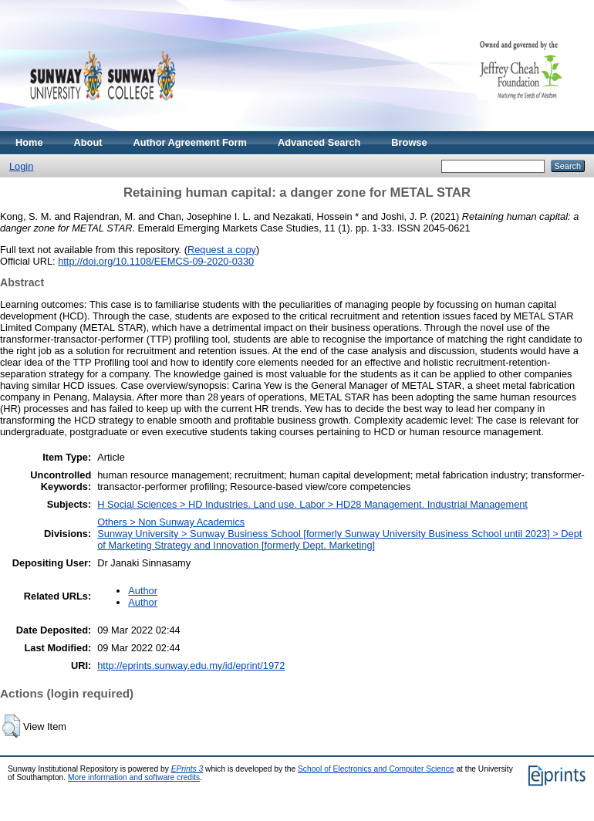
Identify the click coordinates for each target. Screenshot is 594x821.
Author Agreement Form (190, 142)
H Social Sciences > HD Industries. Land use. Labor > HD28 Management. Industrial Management (312, 504)
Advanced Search (319, 142)
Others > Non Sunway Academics (171, 522)
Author (142, 590)
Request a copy (221, 249)
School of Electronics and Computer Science (376, 769)
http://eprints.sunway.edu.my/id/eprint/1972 (191, 665)
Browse (409, 142)
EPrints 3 (187, 769)
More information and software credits (134, 777)
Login (21, 166)
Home (29, 142)
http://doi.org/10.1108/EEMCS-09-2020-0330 (156, 261)
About (88, 142)
